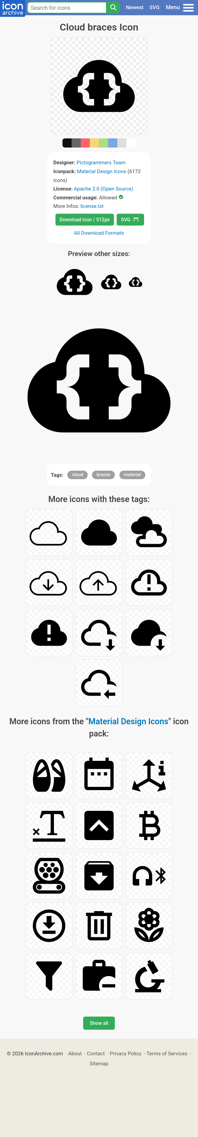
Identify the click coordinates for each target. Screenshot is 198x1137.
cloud (77, 474)
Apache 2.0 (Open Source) (103, 189)
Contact (96, 1053)
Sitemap (99, 1063)
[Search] (113, 7)
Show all (99, 1023)
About (75, 1053)
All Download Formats (99, 233)
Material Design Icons (101, 171)
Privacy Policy (125, 1053)
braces (103, 474)
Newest (134, 7)
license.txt (92, 206)
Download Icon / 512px (85, 220)
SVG (155, 7)
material (132, 474)
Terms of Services (167, 1053)
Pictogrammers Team (101, 162)
